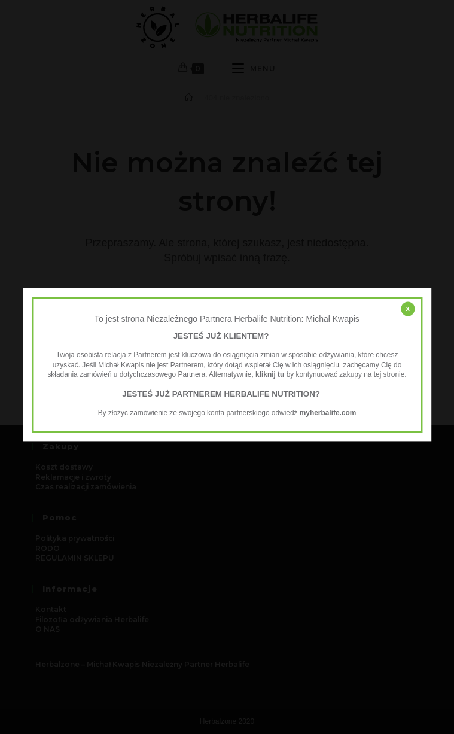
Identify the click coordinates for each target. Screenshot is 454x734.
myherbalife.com (328, 413)
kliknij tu (269, 375)
